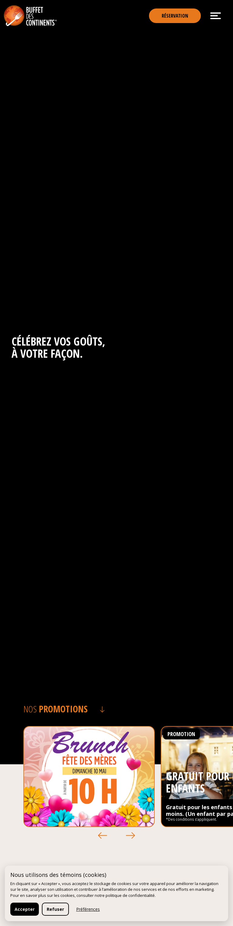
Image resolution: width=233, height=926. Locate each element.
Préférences (88, 909)
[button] (102, 835)
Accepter (25, 909)
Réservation (175, 15)
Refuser (55, 909)
